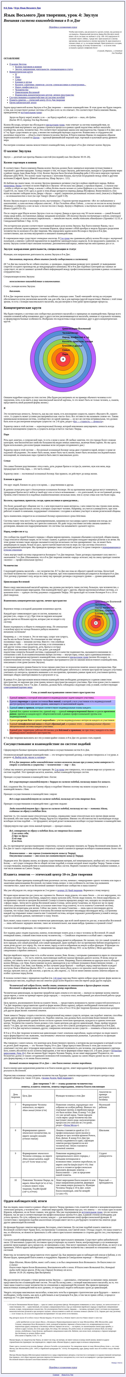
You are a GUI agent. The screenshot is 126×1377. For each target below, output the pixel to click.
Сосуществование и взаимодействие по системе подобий (37, 97)
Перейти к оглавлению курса (63, 27)
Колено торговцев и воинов (28, 66)
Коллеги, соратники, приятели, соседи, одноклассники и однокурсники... (50, 84)
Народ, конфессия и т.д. (26, 87)
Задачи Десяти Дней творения (56, 1078)
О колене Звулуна (17, 64)
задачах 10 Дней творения (69, 890)
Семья (18, 79)
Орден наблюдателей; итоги (22, 102)
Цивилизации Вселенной (27, 92)
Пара (17, 77)
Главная (56, 1375)
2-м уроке (59, 769)
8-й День (8, 8)
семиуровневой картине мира (18, 687)
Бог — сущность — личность (88, 421)
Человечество (21, 90)
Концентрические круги (21, 72)
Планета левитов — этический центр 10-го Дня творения (37, 100)
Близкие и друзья (23, 82)
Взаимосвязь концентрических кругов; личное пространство (44, 95)
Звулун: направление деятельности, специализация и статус (44, 69)
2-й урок (57, 978)
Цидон (36, 137)
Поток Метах (70, 1125)
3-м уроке (65, 238)
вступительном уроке (31, 112)
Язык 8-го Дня (67, 1375)
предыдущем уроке (55, 125)
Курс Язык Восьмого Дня (27, 8)
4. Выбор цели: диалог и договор (29, 757)
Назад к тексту (117, 1363)
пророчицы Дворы (13, 185)
